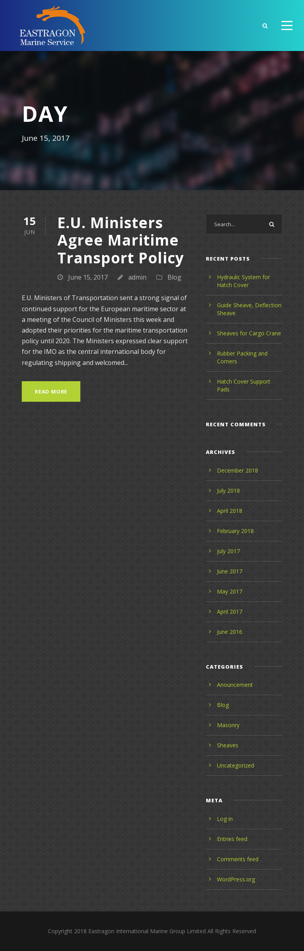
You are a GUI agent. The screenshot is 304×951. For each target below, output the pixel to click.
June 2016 (229, 631)
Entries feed (232, 839)
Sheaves (227, 745)
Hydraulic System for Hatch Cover (243, 281)
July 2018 (228, 490)
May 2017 (229, 591)
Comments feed (237, 859)
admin (137, 277)
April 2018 (229, 510)
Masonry (228, 725)
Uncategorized (235, 765)
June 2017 (229, 571)
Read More (51, 391)
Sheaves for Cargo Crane (249, 333)
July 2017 (228, 551)
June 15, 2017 (88, 277)
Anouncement (235, 684)
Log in (225, 818)
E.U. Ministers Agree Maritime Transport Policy (120, 240)
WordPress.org (236, 879)
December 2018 (237, 470)
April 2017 (229, 611)
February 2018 (235, 531)
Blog (174, 277)
